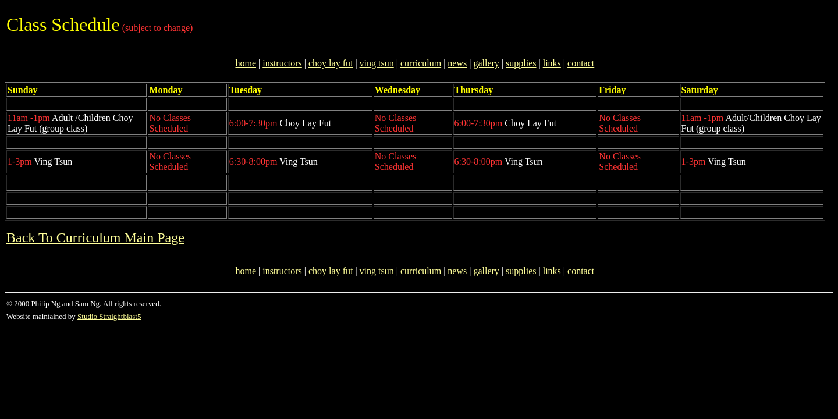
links (552, 63)
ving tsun (377, 63)
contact (580, 63)
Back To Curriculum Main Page (95, 237)
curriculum (420, 63)
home (245, 63)
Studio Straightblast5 (109, 316)
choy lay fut (330, 63)
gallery (486, 63)
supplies (521, 63)
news (457, 63)
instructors (282, 63)
